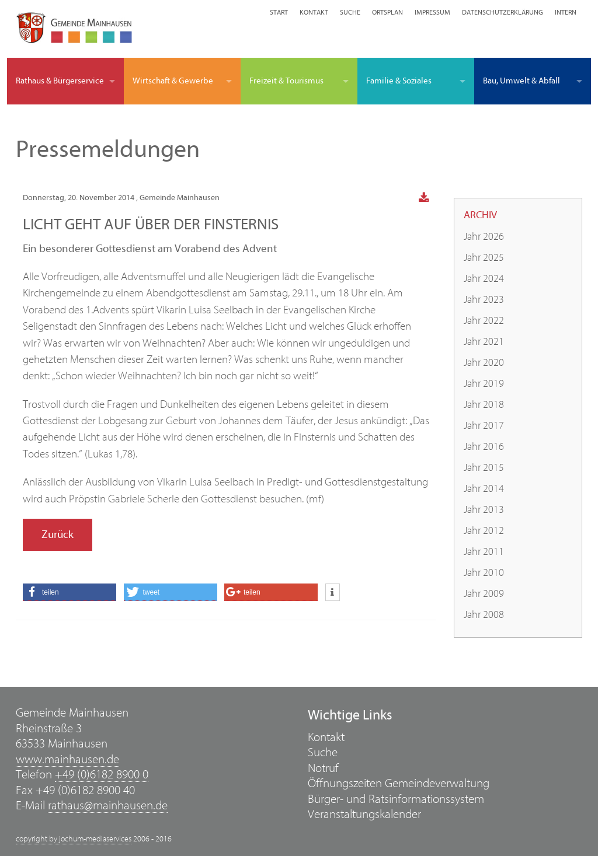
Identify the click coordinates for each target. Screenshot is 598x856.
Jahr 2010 (484, 573)
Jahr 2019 (484, 384)
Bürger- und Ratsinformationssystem (396, 799)
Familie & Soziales (399, 81)
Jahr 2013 (484, 510)
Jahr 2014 (484, 489)
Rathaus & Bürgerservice (60, 81)
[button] (69, 592)
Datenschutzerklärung (502, 12)
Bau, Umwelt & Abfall (521, 81)
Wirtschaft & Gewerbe (173, 81)
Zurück (57, 534)
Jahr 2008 (484, 615)
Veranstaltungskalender (364, 814)
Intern (565, 12)
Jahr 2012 (484, 531)
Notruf (323, 768)
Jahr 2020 (484, 363)
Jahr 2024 (484, 278)
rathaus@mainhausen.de (108, 805)
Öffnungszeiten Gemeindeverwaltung (398, 783)
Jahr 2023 (484, 300)
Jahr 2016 (484, 447)
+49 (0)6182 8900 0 (101, 774)
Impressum (432, 12)
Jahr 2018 (484, 405)
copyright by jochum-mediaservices (73, 839)
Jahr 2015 (484, 468)
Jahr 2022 (484, 321)
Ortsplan (387, 12)
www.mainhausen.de (67, 759)
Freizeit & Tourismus (286, 81)
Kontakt (314, 12)
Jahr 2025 (484, 257)
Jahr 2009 (484, 594)
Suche (350, 12)
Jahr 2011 (484, 552)
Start (279, 12)
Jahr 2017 (484, 426)
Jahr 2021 (484, 342)
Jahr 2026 (484, 236)
